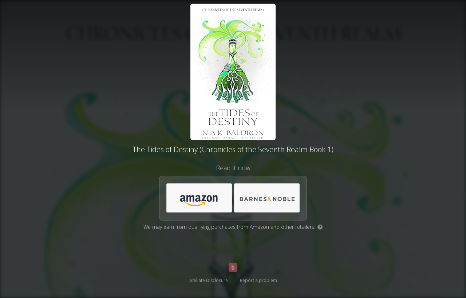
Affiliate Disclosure (208, 280)
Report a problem (258, 280)
